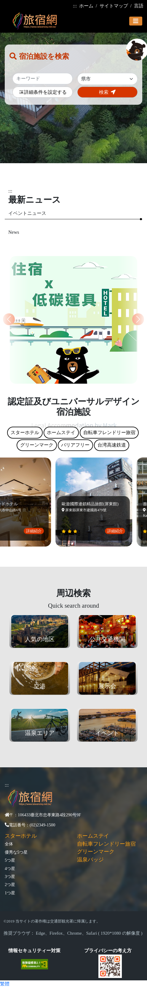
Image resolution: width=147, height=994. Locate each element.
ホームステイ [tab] (61, 432)
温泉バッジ (90, 860)
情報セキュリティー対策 (34, 950)
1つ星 (10, 892)
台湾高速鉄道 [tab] (112, 444)
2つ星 (10, 884)
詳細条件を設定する (43, 92)
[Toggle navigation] (135, 21)
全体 (9, 843)
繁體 (4, 983)
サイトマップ (114, 5)
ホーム (86, 5)
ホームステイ (93, 836)
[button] (138, 319)
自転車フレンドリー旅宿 (106, 844)
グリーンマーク (95, 852)
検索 (107, 92)
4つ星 (10, 868)
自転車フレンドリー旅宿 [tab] (109, 432)
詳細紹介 (35, 531)
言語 (138, 5)
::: (75, 5)
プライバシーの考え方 (108, 950)
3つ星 (10, 876)
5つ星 (10, 860)
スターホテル (21, 836)
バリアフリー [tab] (75, 444)
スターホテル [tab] (25, 432)
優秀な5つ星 (16, 852)
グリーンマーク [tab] (36, 444)
